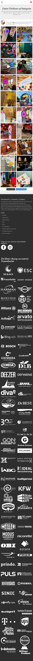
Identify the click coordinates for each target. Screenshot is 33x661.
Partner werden (6, 233)
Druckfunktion (6, 226)
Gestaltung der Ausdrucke (9, 229)
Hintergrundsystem (7, 231)
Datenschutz (5, 220)
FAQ (3, 222)
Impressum (5, 217)
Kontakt (4, 215)
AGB (3, 224)
